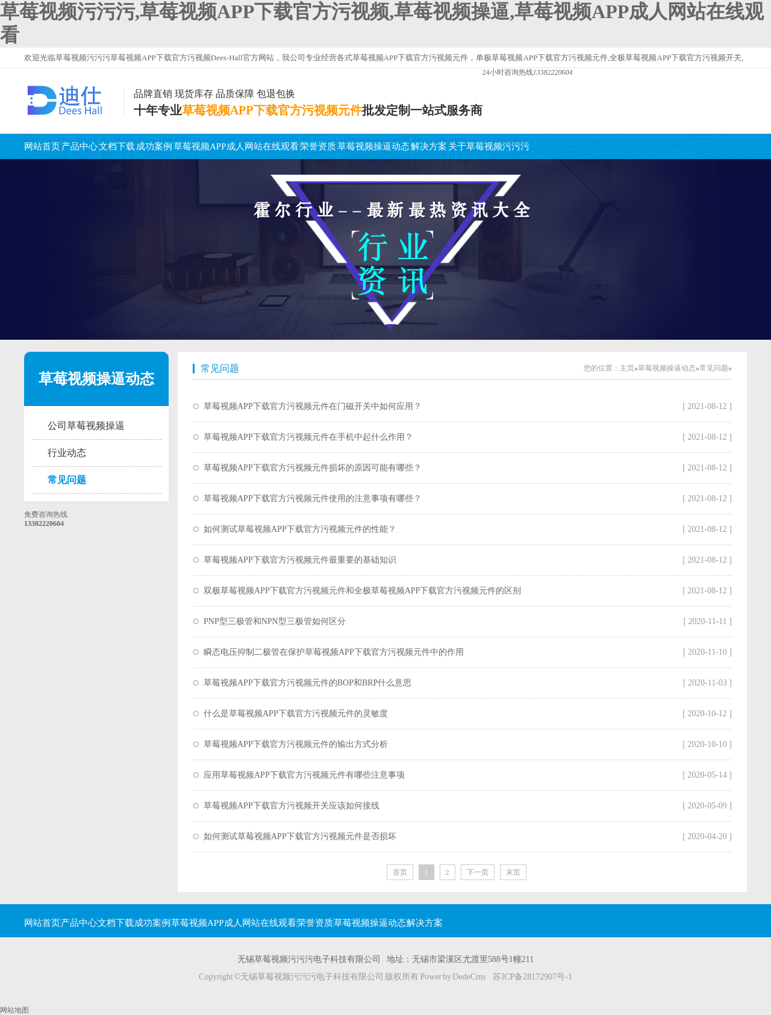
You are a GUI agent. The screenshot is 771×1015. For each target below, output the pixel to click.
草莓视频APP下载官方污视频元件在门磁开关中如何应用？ (313, 406)
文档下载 (117, 146)
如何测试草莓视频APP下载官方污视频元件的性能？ (300, 529)
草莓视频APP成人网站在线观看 (236, 146)
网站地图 (14, 1010)
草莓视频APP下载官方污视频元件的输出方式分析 (296, 744)
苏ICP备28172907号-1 (532, 976)
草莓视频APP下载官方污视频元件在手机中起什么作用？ (308, 437)
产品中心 (79, 146)
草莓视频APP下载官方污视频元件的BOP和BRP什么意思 (307, 682)
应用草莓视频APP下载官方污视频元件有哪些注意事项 (304, 774)
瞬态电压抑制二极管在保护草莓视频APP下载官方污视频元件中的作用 (334, 652)
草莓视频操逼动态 (373, 146)
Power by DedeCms (452, 976)
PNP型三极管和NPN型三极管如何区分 (275, 621)
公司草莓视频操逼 (86, 425)
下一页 (478, 872)
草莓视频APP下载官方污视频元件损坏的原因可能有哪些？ (313, 467)
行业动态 (67, 453)
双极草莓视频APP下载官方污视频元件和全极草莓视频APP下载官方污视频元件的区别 (362, 590)
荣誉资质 (318, 146)
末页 (513, 872)
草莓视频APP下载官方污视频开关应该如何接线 (291, 805)
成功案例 (154, 146)
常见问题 (67, 480)
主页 (627, 368)
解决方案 (429, 146)
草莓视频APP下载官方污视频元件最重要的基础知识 (300, 559)
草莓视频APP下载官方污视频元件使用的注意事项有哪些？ (313, 498)
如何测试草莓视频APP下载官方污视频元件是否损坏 (300, 836)
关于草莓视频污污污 (488, 146)
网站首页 (42, 146)
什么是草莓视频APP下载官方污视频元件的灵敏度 (296, 713)
